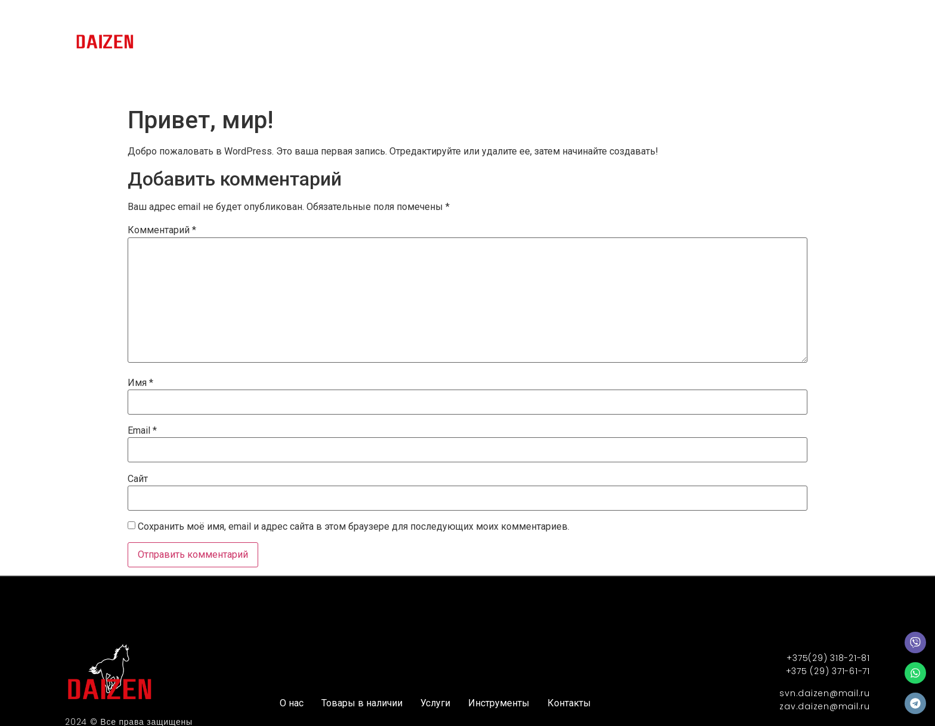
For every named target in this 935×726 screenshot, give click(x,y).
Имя (140, 383)
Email (142, 430)
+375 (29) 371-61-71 (828, 671)
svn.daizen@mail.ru (824, 693)
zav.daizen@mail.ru (824, 706)
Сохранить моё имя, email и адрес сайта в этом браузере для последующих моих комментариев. (353, 527)
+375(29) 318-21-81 (828, 658)
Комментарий (162, 230)
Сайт (138, 479)
